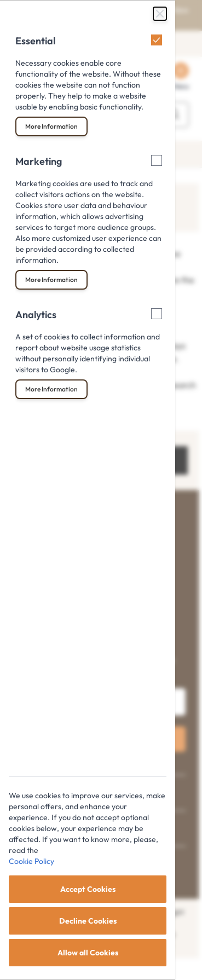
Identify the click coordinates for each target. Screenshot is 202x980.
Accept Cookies (88, 889)
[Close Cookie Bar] (159, 13)
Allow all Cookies (87, 953)
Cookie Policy (31, 861)
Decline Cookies (88, 921)
